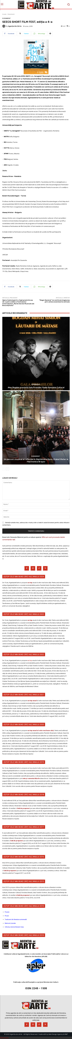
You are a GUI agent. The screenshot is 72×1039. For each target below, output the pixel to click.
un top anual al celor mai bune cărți (41, 730)
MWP (66, 1034)
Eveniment (11, 14)
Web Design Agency (56, 1034)
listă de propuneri (23, 808)
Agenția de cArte (14, 26)
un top (30, 582)
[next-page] (7, 469)
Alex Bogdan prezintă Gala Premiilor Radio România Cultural (36, 387)
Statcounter (4, 1038)
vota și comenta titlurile (31, 778)
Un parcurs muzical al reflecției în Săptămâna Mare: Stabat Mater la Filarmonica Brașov (36, 460)
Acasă (4, 14)
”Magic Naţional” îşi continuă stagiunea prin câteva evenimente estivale (54, 301)
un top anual (32, 700)
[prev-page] (3, 469)
